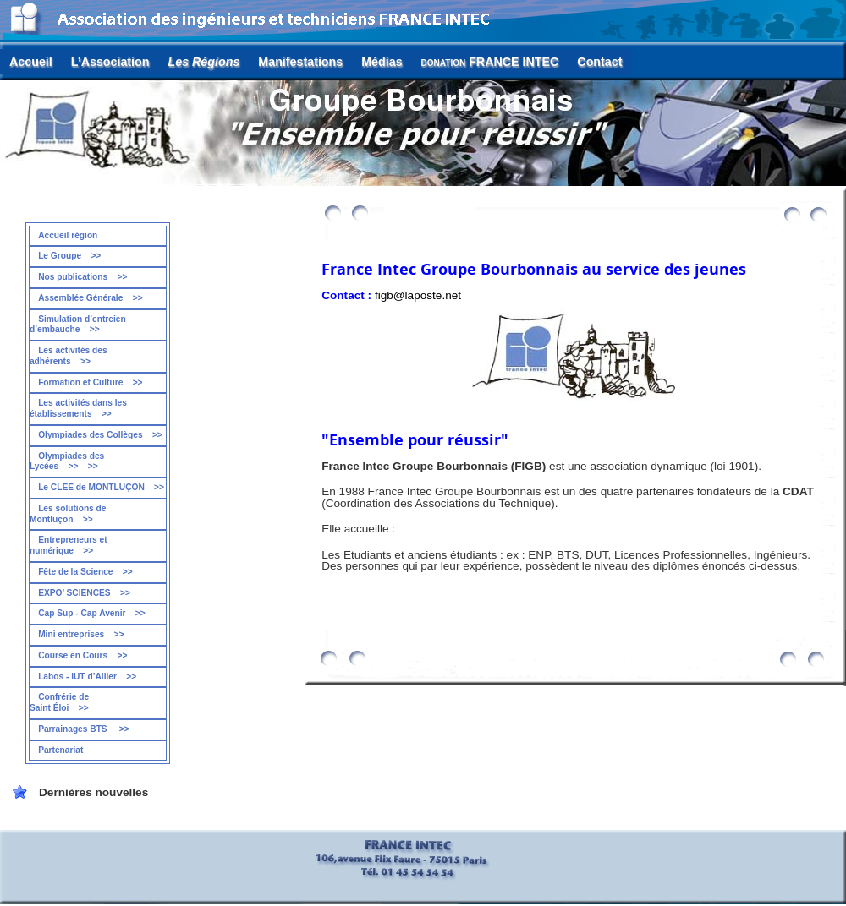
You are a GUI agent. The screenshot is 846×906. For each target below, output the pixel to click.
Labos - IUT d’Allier (87, 676)
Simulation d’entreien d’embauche (78, 324)
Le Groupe (69, 255)
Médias (381, 61)
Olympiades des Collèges (100, 434)
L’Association (110, 61)
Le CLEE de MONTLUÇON (101, 487)
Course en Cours (82, 655)
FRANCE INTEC (490, 61)
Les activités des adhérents (68, 356)
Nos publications (82, 276)
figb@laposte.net (418, 295)
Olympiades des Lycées (67, 461)
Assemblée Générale (90, 298)
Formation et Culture (90, 382)
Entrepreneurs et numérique (68, 545)
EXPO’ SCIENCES (84, 593)
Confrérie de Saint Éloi (59, 702)
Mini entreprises (81, 634)
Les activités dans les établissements (78, 408)
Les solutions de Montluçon (68, 514)
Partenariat (60, 750)
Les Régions (204, 61)
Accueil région (67, 235)
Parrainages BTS (83, 729)
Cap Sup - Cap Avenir (92, 613)
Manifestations (300, 61)
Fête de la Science (85, 571)
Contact (599, 61)
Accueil (30, 61)
